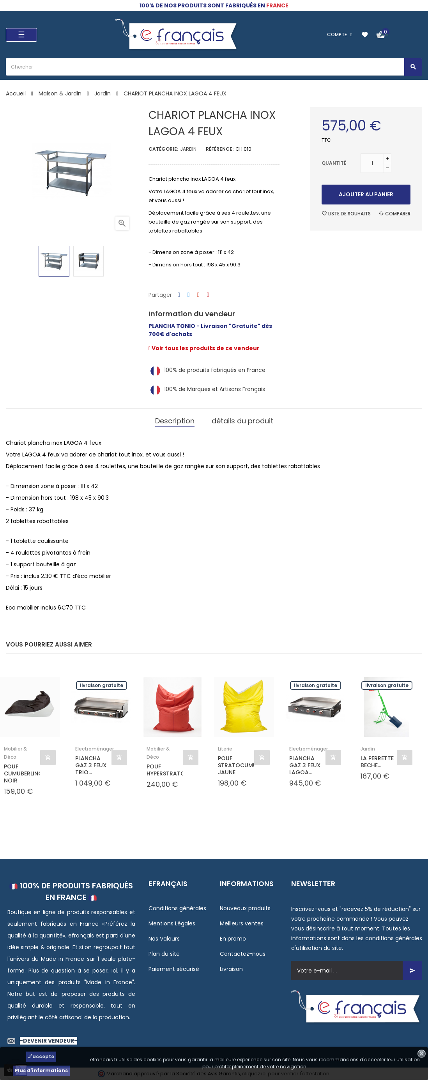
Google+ (198, 295)
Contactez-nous (242, 954)
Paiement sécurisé (174, 969)
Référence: (219, 149)
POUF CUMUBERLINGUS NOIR (22, 773)
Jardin (188, 149)
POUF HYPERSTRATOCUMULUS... (165, 770)
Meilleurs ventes (242, 923)
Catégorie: (163, 149)
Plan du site (164, 954)
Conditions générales (177, 908)
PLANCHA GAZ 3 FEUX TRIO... (90, 765)
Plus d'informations (41, 1070)
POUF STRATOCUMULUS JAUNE (236, 765)
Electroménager (94, 748)
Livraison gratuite (101, 685)
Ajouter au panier (366, 194)
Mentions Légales (172, 923)
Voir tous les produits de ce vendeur (204, 348)
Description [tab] (175, 421)
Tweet (188, 295)
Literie (225, 748)
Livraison (231, 969)
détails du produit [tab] (242, 421)
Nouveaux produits (245, 908)
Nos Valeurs (164, 939)
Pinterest (208, 295)
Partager (179, 295)
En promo (233, 939)
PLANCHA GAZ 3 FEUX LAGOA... (304, 765)
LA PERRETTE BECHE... (377, 762)
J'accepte (41, 1056)
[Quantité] (372, 163)
